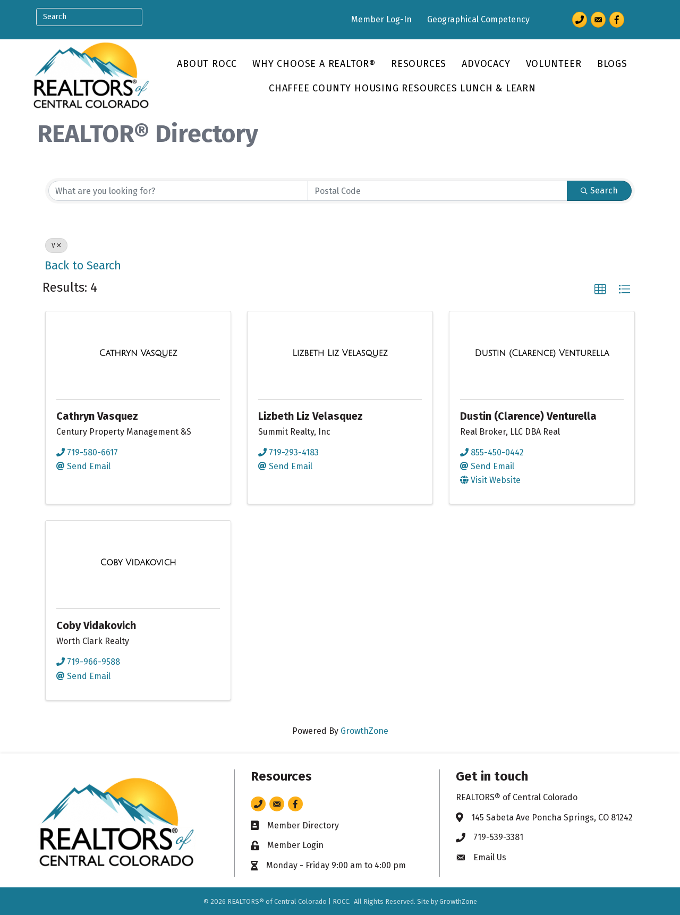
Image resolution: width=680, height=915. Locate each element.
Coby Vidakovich (96, 625)
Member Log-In (381, 19)
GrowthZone (364, 731)
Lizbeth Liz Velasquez (310, 416)
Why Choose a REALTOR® (314, 64)
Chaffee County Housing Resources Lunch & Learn (402, 88)
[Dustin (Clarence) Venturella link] (541, 353)
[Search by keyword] (178, 191)
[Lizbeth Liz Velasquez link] (339, 353)
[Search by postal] (437, 191)
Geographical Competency (478, 19)
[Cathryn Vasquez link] (138, 353)
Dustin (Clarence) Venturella (528, 416)
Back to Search (83, 266)
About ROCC (207, 64)
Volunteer (554, 64)
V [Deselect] (56, 245)
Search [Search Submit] (599, 190)
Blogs (612, 64)
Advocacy (486, 64)
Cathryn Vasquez (97, 416)
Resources (418, 64)
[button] (600, 289)
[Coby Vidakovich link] (138, 562)
